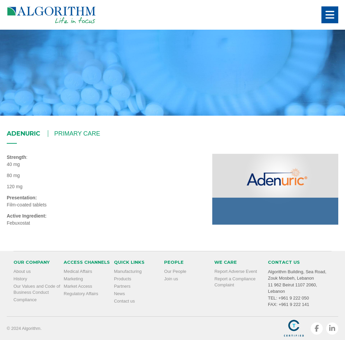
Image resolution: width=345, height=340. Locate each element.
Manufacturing (128, 271)
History (20, 278)
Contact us (124, 301)
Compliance (25, 299)
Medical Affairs (78, 271)
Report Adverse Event (235, 271)
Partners (122, 286)
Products (122, 278)
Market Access (78, 286)
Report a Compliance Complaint (234, 281)
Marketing (73, 278)
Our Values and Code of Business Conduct (36, 289)
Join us (171, 278)
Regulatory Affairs (81, 293)
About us (22, 271)
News (119, 293)
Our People (175, 271)
